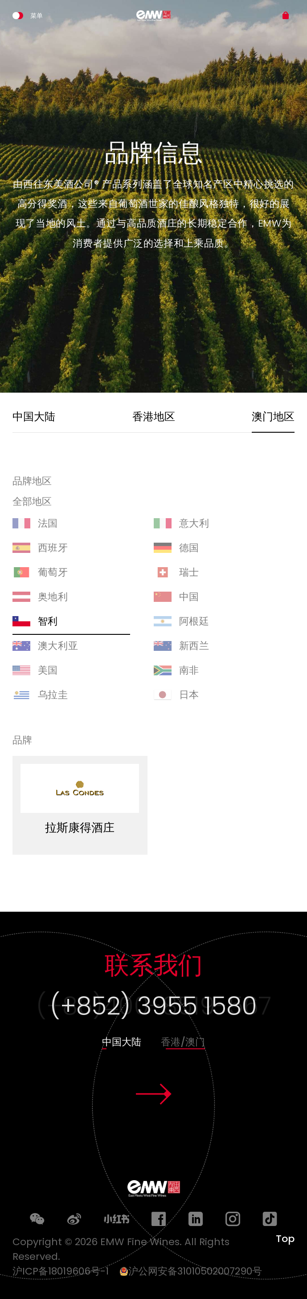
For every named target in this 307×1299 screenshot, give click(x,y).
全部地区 (32, 502)
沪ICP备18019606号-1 (64, 1271)
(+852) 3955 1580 (153, 1006)
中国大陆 (33, 416)
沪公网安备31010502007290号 (190, 1271)
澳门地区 (273, 416)
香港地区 (153, 416)
